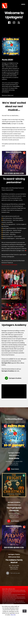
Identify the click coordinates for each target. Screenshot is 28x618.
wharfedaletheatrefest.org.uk (9, 264)
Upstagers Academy (7, 371)
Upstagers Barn (6, 363)
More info (13, 614)
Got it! (24, 611)
